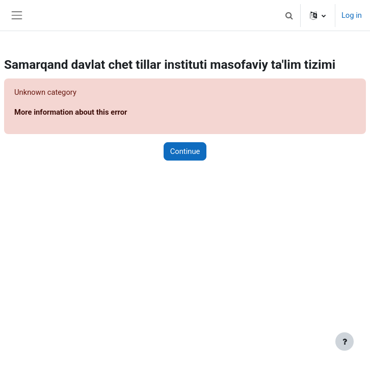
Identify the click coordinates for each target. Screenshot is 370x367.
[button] (289, 15)
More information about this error (70, 112)
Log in (351, 15)
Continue (185, 151)
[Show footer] (344, 341)
